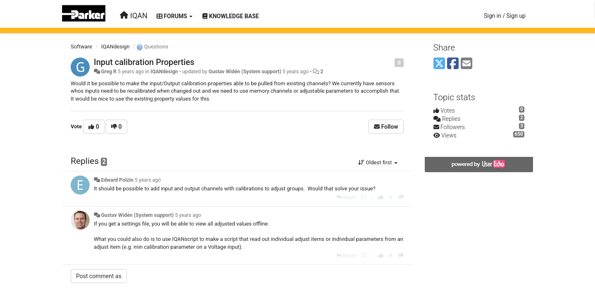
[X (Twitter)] (439, 64)
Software (81, 46)
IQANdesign (115, 46)
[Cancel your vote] (391, 197)
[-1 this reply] (401, 197)
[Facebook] (453, 64)
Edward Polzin (117, 180)
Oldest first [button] (377, 162)
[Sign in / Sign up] (505, 16)
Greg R (109, 71)
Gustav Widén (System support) (245, 71)
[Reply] (346, 197)
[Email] (466, 64)
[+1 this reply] (380, 197)
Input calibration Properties (144, 62)
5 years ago (148, 180)
